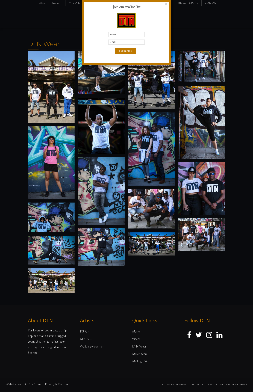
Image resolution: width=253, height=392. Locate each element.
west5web (241, 385)
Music (136, 332)
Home (41, 3)
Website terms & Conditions (23, 384)
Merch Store (188, 3)
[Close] (166, 4)
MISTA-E (74, 3)
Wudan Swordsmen (92, 347)
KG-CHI (57, 3)
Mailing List (139, 361)
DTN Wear (139, 347)
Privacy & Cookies (56, 384)
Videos (136, 339)
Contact (211, 3)
